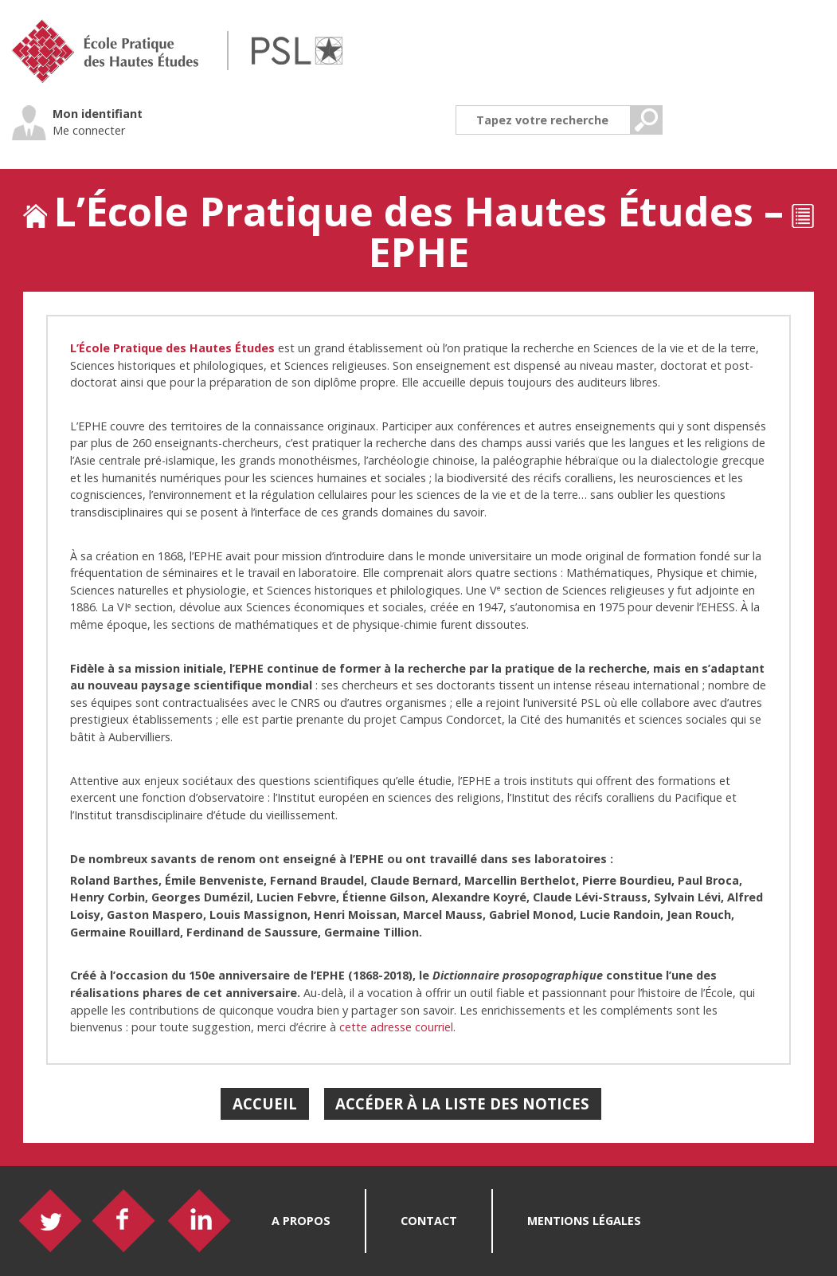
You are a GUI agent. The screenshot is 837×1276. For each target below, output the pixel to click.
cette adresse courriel (396, 1027)
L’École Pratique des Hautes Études (172, 347)
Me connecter (89, 130)
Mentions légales (584, 1220)
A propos (301, 1220)
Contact (429, 1220)
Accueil (265, 1103)
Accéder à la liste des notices (462, 1103)
